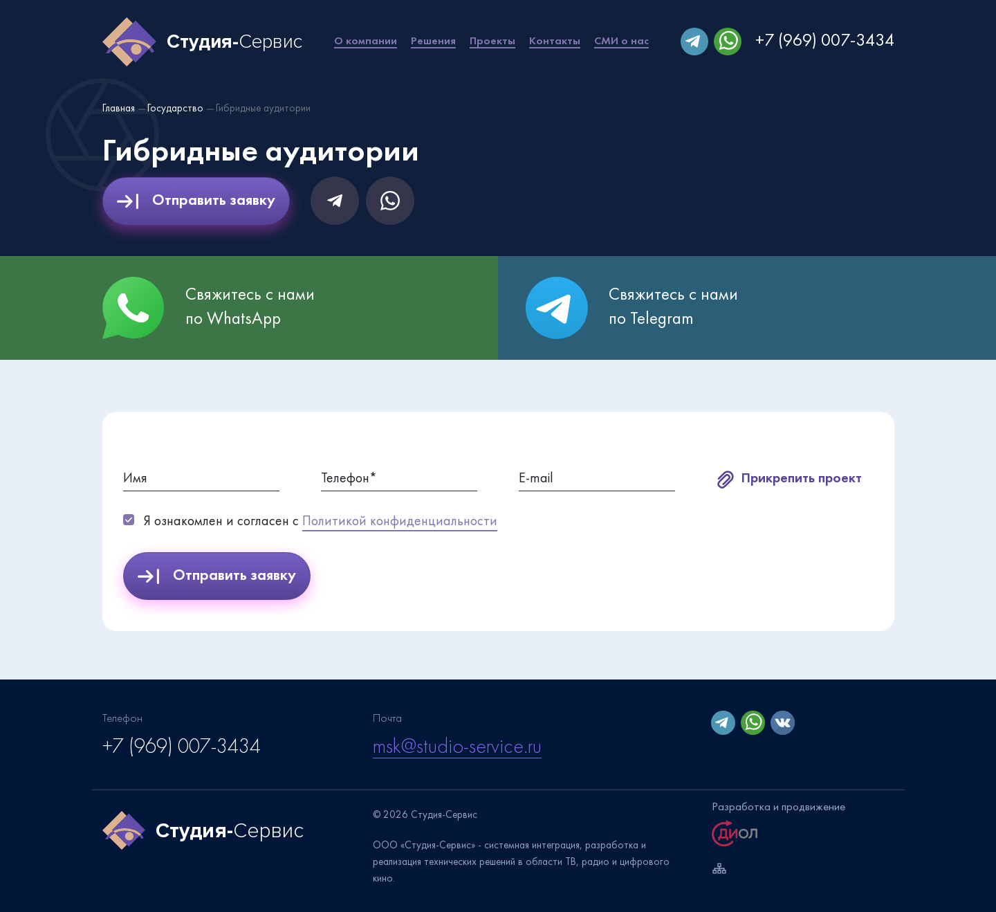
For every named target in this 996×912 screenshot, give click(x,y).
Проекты (492, 41)
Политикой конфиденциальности (399, 522)
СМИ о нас (621, 41)
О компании (365, 41)
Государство (175, 109)
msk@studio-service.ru (457, 748)
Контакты (554, 41)
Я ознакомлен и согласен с (320, 523)
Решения (433, 41)
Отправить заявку (196, 201)
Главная (118, 109)
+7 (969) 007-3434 (824, 41)
